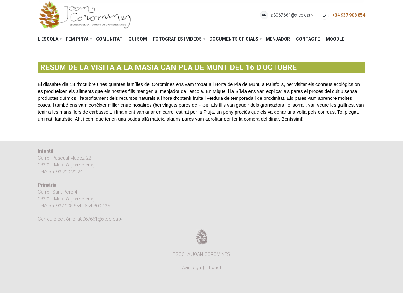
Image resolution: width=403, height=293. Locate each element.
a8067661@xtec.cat (292, 15)
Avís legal (192, 267)
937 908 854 (68, 206)
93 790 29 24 (69, 172)
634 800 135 (97, 206)
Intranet (213, 267)
